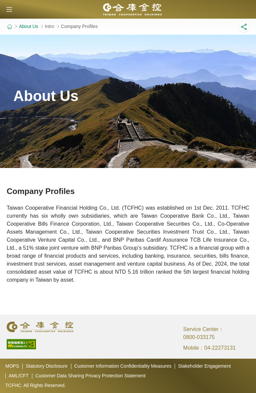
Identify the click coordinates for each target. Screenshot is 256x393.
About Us (28, 26)
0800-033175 (199, 337)
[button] (9, 9)
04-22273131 (220, 348)
